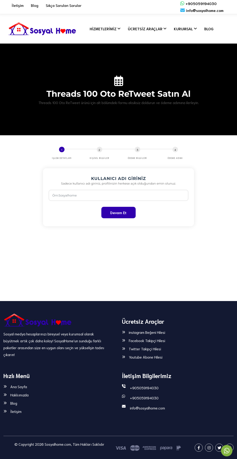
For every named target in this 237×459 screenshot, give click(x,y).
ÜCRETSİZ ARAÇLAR (143, 28)
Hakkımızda (19, 395)
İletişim (18, 5)
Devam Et (118, 212)
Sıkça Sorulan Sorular (63, 5)
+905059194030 (198, 3)
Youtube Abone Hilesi (145, 357)
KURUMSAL (181, 28)
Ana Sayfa (18, 386)
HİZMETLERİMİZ (101, 28)
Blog (34, 5)
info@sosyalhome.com (202, 10)
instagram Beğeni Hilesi (147, 332)
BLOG (206, 28)
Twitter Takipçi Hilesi (145, 348)
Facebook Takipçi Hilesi (147, 340)
